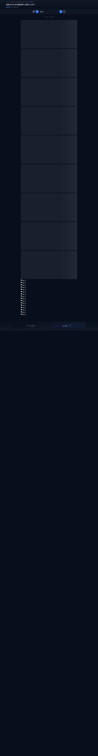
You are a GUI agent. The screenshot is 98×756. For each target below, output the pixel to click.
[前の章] (37, 11)
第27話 (31, 2)
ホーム (7, 2)
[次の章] (60, 11)
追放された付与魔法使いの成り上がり (19, 2)
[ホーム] (33, 11)
